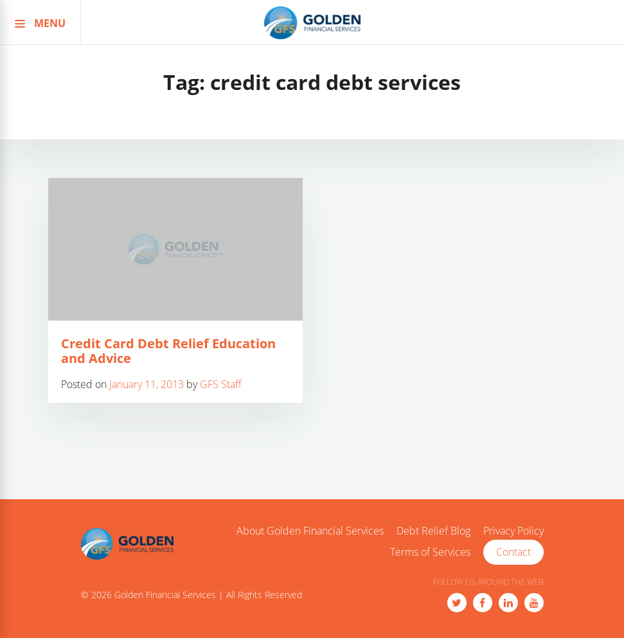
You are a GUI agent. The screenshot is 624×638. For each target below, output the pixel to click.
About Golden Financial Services (310, 531)
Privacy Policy (513, 531)
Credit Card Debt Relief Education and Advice (168, 351)
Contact (513, 552)
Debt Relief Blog (433, 531)
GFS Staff (221, 384)
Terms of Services (430, 552)
